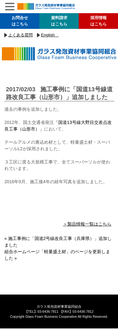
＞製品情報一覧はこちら (87, 223)
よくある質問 (20, 35)
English (48, 35)
